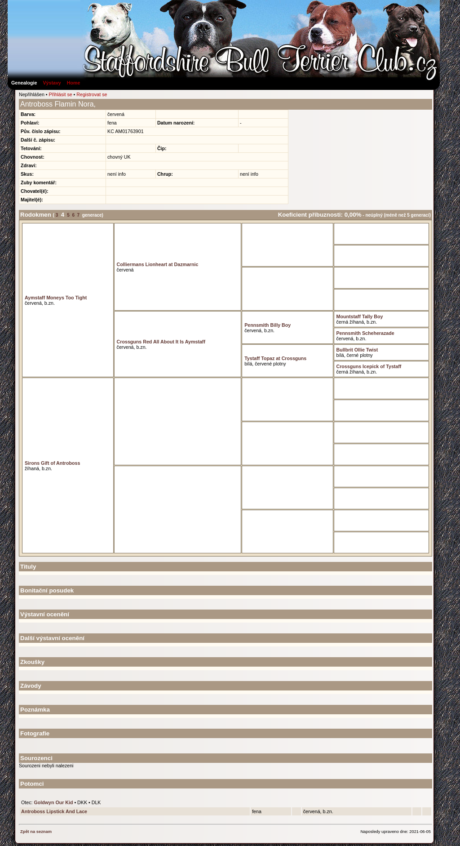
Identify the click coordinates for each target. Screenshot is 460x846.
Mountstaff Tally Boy (359, 316)
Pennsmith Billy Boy (267, 325)
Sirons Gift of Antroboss (52, 463)
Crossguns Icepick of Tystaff (369, 366)
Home (73, 82)
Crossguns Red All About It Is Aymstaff (161, 341)
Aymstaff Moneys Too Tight (56, 297)
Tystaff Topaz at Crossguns (275, 358)
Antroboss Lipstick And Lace (54, 811)
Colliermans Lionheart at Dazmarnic (158, 264)
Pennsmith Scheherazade (365, 333)
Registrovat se (91, 94)
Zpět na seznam (36, 831)
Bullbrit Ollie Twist (357, 349)
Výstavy (52, 82)
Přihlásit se (60, 94)
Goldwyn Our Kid (53, 802)
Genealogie (24, 82)
